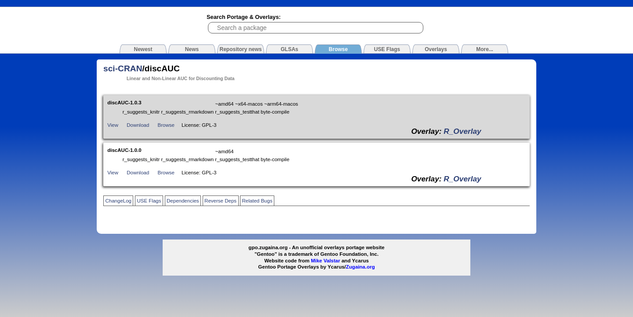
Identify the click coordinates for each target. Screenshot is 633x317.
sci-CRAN (122, 68)
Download (138, 125)
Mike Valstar (325, 260)
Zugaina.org (360, 266)
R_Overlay (462, 131)
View (112, 125)
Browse (166, 125)
